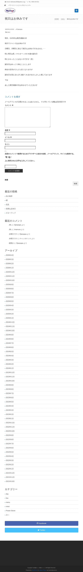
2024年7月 (10, 343)
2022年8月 (10, 439)
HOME (57, 19)
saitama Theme (42, 570)
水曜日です (13, 234)
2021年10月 (10, 481)
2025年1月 (10, 318)
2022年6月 (10, 448)
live (7, 498)
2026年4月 (10, 255)
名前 (7, 130)
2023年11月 (10, 377)
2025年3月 (10, 310)
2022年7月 (10, 444)
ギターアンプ (11, 213)
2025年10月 (10, 280)
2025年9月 (10, 284)
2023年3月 (10, 410)
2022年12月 (10, 423)
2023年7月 (10, 393)
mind (7, 506)
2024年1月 (10, 368)
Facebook (41, 523)
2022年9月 (10, 435)
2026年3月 (10, 259)
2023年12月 (10, 372)
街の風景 (9, 196)
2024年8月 (10, 339)
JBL (10, 225)
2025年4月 (10, 305)
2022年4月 (10, 456)
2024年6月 (10, 347)
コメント (9, 105)
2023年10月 (10, 381)
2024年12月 (10, 322)
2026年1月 (10, 268)
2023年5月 (10, 402)
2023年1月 (10, 418)
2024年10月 (10, 330)
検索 (6, 180)
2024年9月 (10, 335)
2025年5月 (10, 301)
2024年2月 (10, 364)
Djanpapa (19, 29)
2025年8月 (10, 289)
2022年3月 (10, 460)
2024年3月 (10, 360)
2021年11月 (10, 477)
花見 (7, 204)
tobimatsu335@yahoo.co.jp (18, 2)
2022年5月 (10, 452)
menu (63, 19)
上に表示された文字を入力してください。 (20, 161)
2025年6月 (10, 297)
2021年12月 (10, 473)
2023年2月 (10, 414)
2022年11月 (10, 427)
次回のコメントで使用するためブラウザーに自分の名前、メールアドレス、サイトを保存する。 (40, 154)
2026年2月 (10, 263)
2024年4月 (10, 356)
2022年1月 (10, 469)
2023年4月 (10, 406)
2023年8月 (10, 389)
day (7, 494)
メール (8, 137)
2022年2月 (10, 464)
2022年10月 (10, 431)
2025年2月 (10, 314)
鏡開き (11, 243)
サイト (7, 144)
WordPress (34, 570)
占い (7, 515)
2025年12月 (10, 272)
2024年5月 (10, 351)
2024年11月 (10, 326)
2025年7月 (10, 293)
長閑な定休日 (11, 209)
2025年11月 (10, 276)
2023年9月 (10, 385)
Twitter (41, 530)
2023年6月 (10, 397)
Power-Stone (10, 511)
